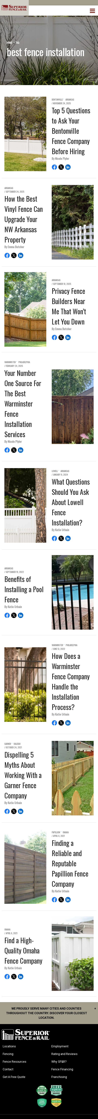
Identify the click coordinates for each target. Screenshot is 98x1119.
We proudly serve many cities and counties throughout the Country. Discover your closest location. (51, 1012)
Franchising (59, 1077)
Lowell (55, 471)
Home (9, 42)
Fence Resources (14, 1061)
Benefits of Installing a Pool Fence (24, 589)
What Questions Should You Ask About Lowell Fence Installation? (71, 502)
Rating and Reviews (64, 1054)
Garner (7, 743)
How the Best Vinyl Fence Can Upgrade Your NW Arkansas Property (23, 219)
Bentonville (57, 99)
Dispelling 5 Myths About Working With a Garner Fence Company (23, 774)
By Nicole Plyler (60, 158)
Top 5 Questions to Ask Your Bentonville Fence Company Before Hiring (71, 130)
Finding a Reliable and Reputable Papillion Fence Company (70, 863)
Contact (8, 1069)
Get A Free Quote (14, 1077)
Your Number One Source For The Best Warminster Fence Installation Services (22, 403)
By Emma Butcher (14, 247)
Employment (59, 1046)
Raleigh (17, 743)
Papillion (56, 832)
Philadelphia (24, 362)
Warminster (10, 362)
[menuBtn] (92, 10)
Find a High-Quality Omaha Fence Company (23, 950)
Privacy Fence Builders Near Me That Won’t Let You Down (69, 306)
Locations (9, 1046)
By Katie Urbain (60, 530)
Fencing (8, 1054)
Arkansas (69, 99)
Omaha (66, 832)
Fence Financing (62, 1069)
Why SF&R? (59, 1061)
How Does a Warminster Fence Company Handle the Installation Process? (71, 681)
